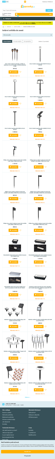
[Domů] (3, 26)
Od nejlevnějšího (17, 41)
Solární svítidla (17, 26)
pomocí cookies (40, 444)
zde (53, 446)
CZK (4, 1)
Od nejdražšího (27, 41)
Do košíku (14, 72)
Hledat (49, 10)
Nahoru (27, 397)
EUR (7, 1)
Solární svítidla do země (29, 26)
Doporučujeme (7, 41)
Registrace (44, 1)
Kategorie (8, 18)
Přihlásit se (50, 1)
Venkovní (9, 26)
